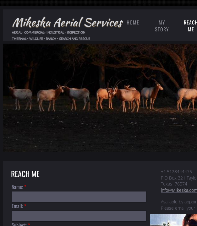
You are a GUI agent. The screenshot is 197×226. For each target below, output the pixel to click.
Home (133, 22)
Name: (19, 186)
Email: (19, 205)
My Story (162, 26)
